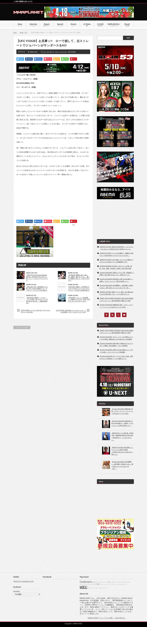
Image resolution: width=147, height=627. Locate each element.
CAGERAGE (101, 582)
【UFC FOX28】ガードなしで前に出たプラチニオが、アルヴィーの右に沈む (36, 311)
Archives (16, 591)
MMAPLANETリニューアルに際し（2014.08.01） (107, 618)
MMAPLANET (77, 624)
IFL (107, 587)
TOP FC (118, 582)
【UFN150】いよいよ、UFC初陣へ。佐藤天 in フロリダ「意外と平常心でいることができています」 (79, 299)
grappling (89, 584)
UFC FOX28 (72, 51)
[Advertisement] (53, 195)
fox (107, 582)
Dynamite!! (106, 584)
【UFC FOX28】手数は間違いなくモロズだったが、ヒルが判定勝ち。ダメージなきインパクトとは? (71, 311)
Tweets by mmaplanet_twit (23, 581)
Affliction (90, 587)
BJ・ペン (111, 582)
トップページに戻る (22, 327)
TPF (98, 584)
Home (15, 32)
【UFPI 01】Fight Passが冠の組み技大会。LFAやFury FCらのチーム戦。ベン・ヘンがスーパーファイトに (37, 277)
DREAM (123, 582)
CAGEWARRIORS (121, 584)
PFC (94, 584)
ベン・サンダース (48, 51)
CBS (101, 584)
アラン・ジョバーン (61, 51)
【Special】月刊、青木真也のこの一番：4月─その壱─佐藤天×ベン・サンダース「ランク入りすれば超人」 (37, 288)
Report (21, 32)
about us (112, 584)
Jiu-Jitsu (95, 587)
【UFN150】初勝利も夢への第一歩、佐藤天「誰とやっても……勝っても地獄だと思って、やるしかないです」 (79, 277)
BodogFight (102, 587)
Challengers (86, 581)
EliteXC (94, 582)
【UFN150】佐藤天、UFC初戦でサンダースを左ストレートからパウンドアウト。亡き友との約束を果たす (79, 288)
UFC (26, 32)
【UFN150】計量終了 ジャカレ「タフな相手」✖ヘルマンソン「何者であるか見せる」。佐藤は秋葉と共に (37, 300)
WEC (83, 587)
